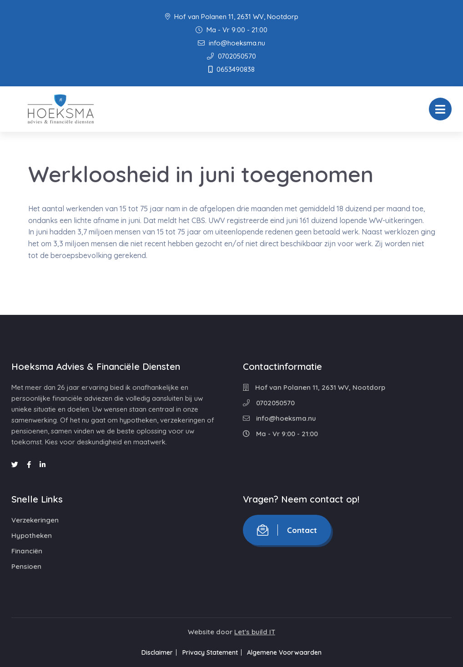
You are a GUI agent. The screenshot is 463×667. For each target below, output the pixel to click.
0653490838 (231, 69)
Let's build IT (254, 631)
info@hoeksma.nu (231, 43)
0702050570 (231, 56)
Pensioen (26, 566)
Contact (287, 530)
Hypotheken (31, 535)
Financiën (26, 551)
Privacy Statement (210, 652)
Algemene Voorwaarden (290, 652)
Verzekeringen (35, 520)
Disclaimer (151, 652)
